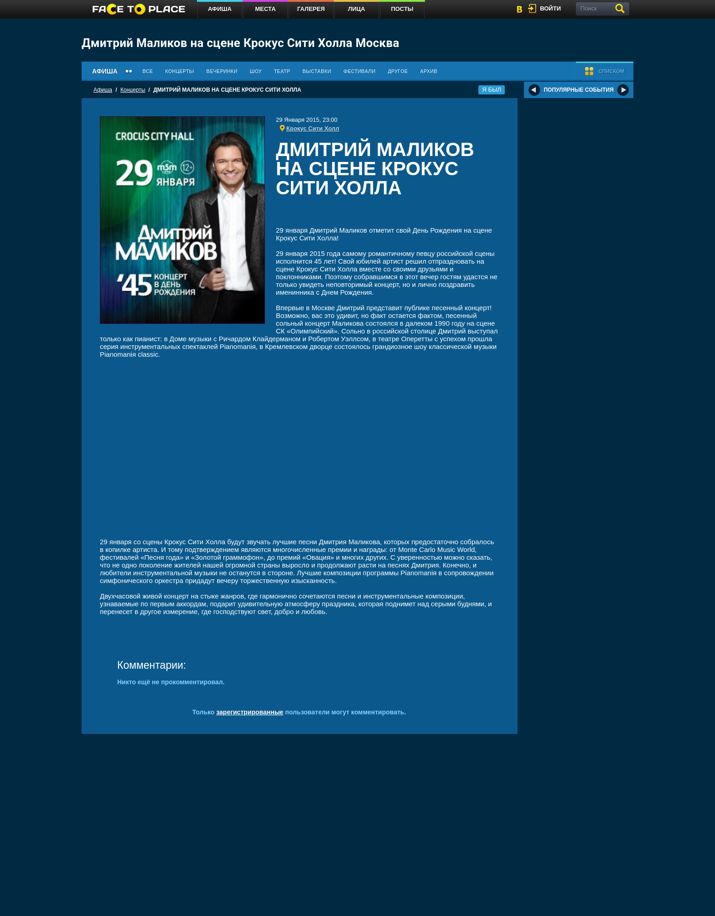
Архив (428, 71)
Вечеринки (221, 71)
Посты (402, 8)
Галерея (311, 8)
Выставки (316, 71)
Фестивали (359, 71)
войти (550, 8)
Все (147, 71)
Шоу (255, 71)
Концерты (179, 71)
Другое (398, 71)
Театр (282, 71)
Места (265, 8)
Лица (356, 8)
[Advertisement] (387, 213)
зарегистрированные (249, 712)
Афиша (220, 8)
